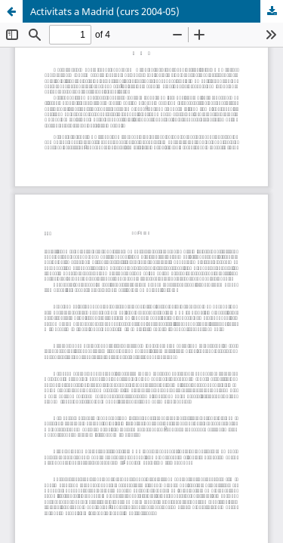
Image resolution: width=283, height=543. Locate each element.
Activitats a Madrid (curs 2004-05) (105, 11)
